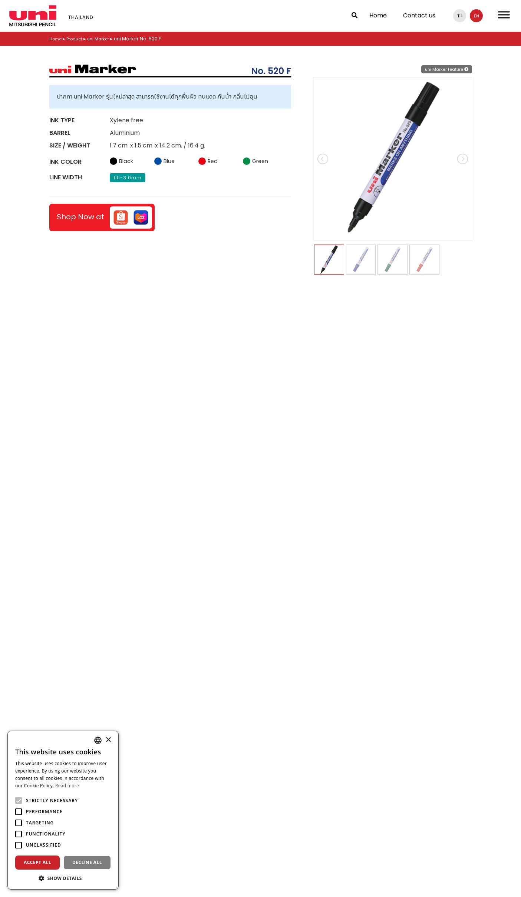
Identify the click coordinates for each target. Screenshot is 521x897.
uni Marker (105, 39)
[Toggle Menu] (504, 14)
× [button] (108, 740)
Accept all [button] (37, 862)
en (476, 16)
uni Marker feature (443, 69)
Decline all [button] (87, 862)
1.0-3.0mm (127, 178)
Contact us (419, 15)
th (460, 16)
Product (78, 39)
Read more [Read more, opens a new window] (67, 786)
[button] (63, 878)
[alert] (63, 810)
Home (378, 15)
